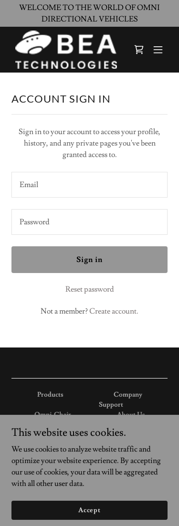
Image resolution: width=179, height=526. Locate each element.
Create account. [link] (113, 311)
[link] (66, 50)
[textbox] (89, 185)
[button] (158, 49)
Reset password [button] (89, 289)
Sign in (89, 259)
